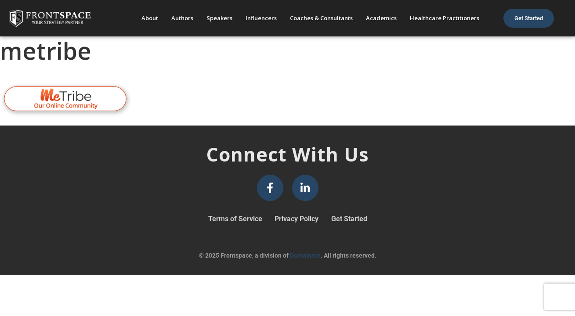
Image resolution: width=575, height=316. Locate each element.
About (149, 18)
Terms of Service (235, 219)
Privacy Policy (296, 219)
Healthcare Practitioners (444, 18)
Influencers (261, 18)
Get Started (349, 219)
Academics (381, 18)
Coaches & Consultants (321, 18)
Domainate (305, 255)
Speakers (219, 18)
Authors (182, 18)
